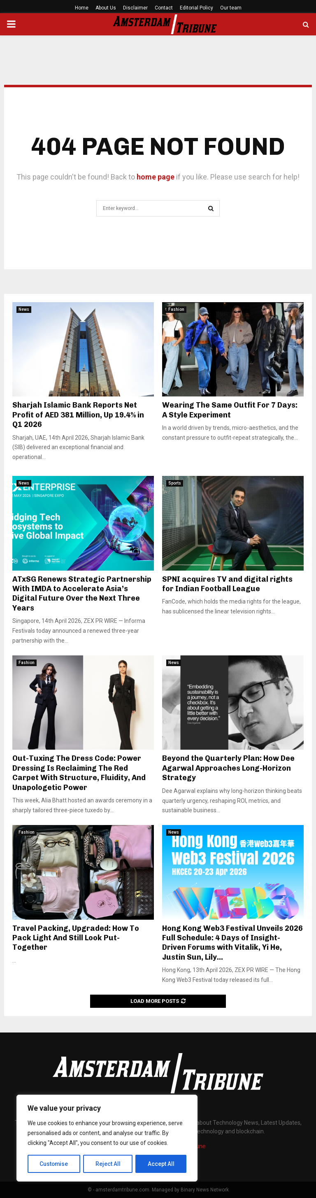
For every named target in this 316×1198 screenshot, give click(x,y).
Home (81, 8)
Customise (54, 1164)
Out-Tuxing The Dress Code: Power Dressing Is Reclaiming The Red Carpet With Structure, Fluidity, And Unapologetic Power (79, 773)
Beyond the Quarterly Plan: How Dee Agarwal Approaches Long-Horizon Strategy (228, 768)
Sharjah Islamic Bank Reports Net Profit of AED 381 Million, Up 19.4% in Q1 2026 (78, 415)
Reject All (108, 1164)
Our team (231, 8)
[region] (107, 1138)
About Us (105, 8)
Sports (174, 483)
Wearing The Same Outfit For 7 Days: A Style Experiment (229, 410)
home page (155, 176)
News (24, 309)
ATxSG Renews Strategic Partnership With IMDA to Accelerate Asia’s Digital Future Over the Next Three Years (81, 594)
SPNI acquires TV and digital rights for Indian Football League (227, 584)
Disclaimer (135, 8)
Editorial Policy (196, 8)
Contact (164, 8)
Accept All (161, 1164)
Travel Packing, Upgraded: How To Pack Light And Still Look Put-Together (75, 938)
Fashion (176, 309)
